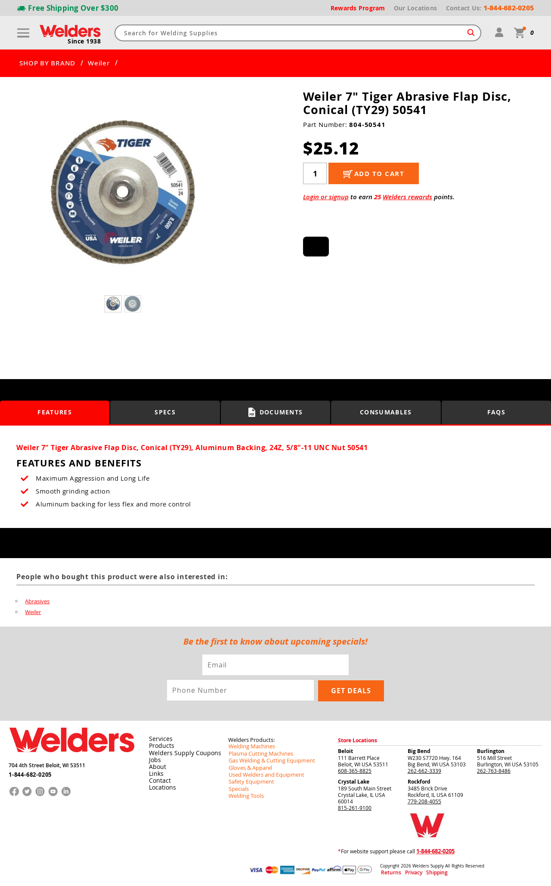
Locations (161, 787)
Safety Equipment (249, 780)
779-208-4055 (424, 800)
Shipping (424, 872)
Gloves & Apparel (249, 766)
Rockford (419, 781)
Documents (276, 412)
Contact (159, 780)
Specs (165, 412)
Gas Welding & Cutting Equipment (268, 759)
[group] (124, 194)
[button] (224, 196)
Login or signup (326, 196)
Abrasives (37, 601)
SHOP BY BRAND (47, 63)
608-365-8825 (354, 770)
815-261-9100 (354, 807)
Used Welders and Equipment (263, 773)
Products (160, 746)
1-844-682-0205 (30, 772)
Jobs (154, 759)
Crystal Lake (353, 781)
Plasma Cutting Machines (258, 753)
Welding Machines (250, 746)
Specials (238, 787)
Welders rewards (407, 196)
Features (55, 412)
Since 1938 (85, 41)
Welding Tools (244, 794)
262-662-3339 (424, 770)
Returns (388, 872)
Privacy (407, 872)
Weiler (99, 63)
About (156, 766)
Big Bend (419, 750)
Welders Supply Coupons (181, 752)
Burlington (491, 750)
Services (159, 739)
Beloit (345, 750)
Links (155, 773)
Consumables (386, 412)
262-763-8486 (494, 770)
